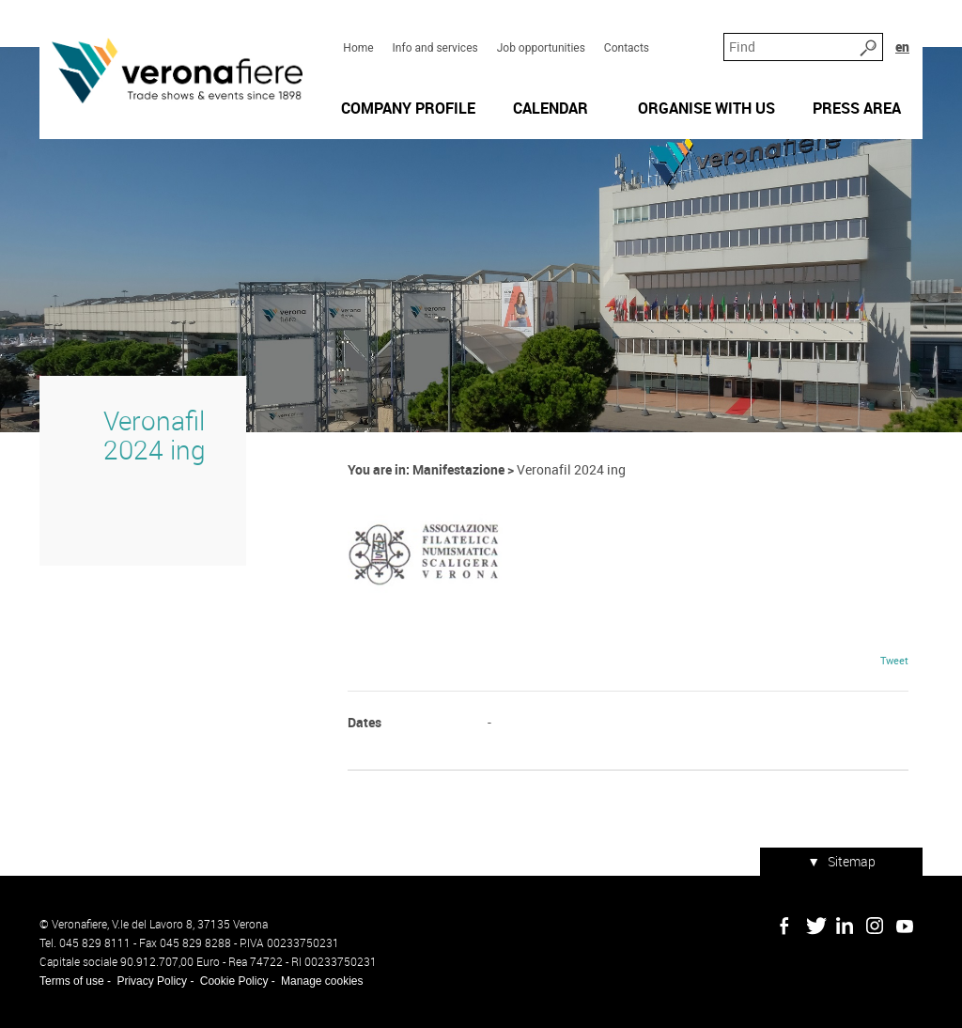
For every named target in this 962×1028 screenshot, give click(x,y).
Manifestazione (458, 469)
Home (358, 48)
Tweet (894, 660)
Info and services (435, 48)
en (902, 46)
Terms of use (71, 981)
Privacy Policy (151, 981)
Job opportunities (541, 48)
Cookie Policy (234, 981)
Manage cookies (322, 981)
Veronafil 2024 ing (154, 435)
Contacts (626, 48)
